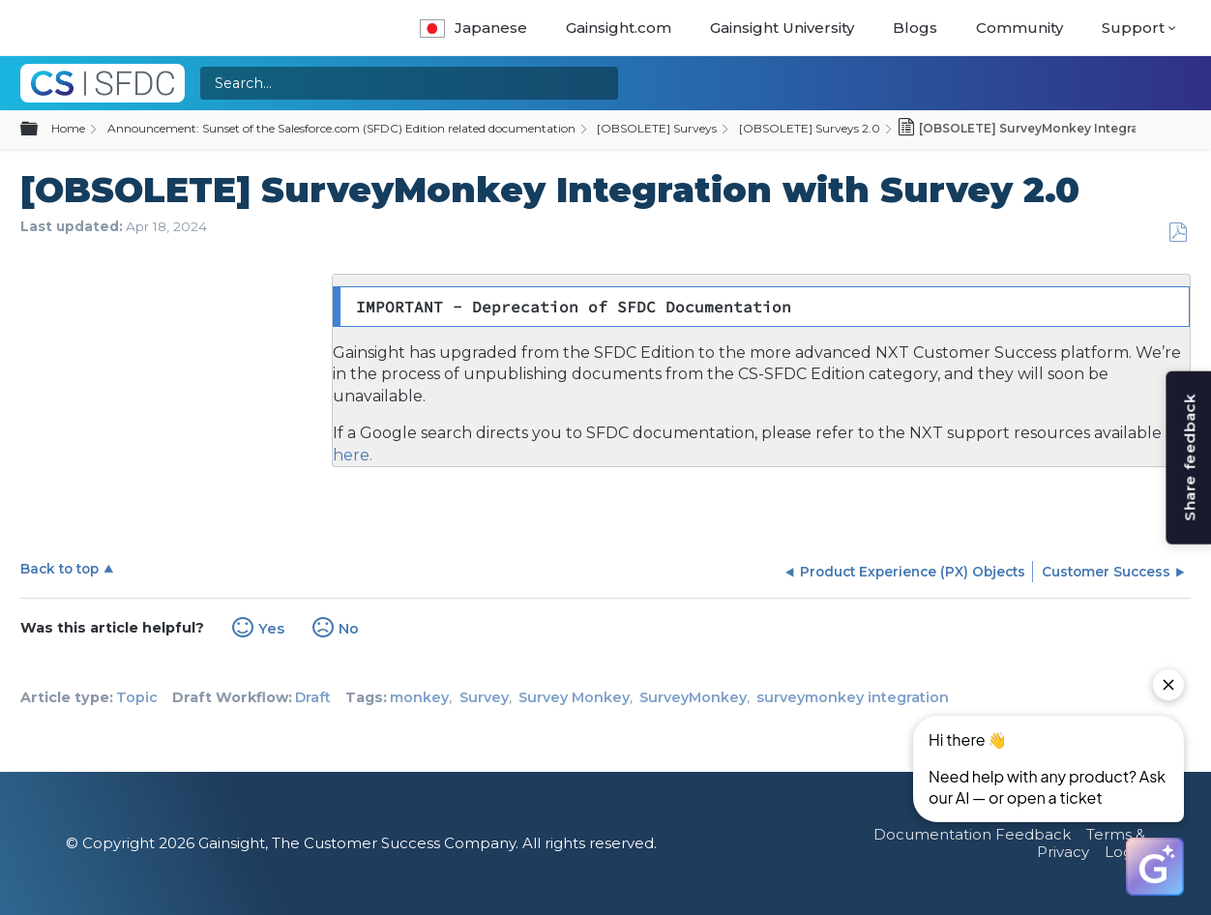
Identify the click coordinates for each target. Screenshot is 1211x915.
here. (352, 455)
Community (1019, 27)
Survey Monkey (574, 697)
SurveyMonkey (693, 697)
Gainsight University (782, 27)
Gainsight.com (618, 27)
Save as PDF (1177, 232)
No (349, 628)
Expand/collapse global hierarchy (41, 129)
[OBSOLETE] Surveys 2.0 (809, 128)
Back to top (59, 568)
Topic (137, 697)
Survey (484, 697)
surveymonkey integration (852, 697)
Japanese (473, 27)
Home (68, 128)
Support (1133, 27)
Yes (271, 628)
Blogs (915, 27)
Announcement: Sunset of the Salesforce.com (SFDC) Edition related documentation (341, 128)
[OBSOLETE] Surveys (657, 128)
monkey (419, 697)
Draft (313, 697)
